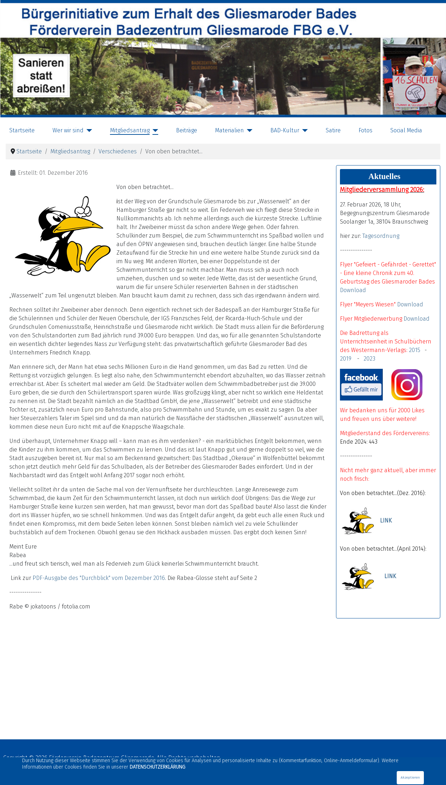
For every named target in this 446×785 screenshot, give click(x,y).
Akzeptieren (410, 777)
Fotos (365, 130)
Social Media (406, 130)
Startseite (22, 130)
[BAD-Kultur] (303, 130)
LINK (386, 521)
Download (353, 290)
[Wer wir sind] (88, 130)
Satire (333, 130)
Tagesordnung (380, 236)
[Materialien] (248, 130)
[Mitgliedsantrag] (154, 130)
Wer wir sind (68, 130)
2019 (347, 358)
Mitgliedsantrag (130, 130)
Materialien (229, 130)
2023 (369, 358)
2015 (414, 350)
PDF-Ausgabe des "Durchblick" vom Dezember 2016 (98, 578)
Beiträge (186, 130)
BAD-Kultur (284, 130)
